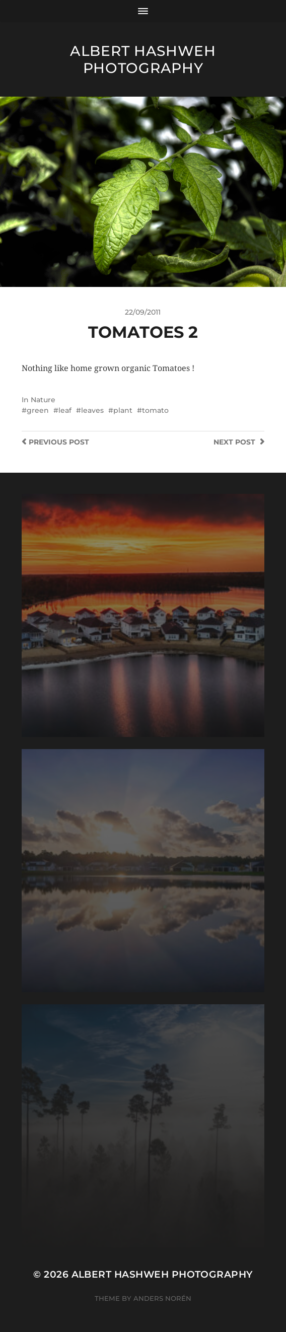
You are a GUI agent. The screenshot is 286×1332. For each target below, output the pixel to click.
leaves (92, 410)
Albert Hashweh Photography (143, 59)
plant (122, 410)
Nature (43, 399)
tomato (155, 410)
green (38, 410)
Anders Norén (162, 1298)
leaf (65, 410)
